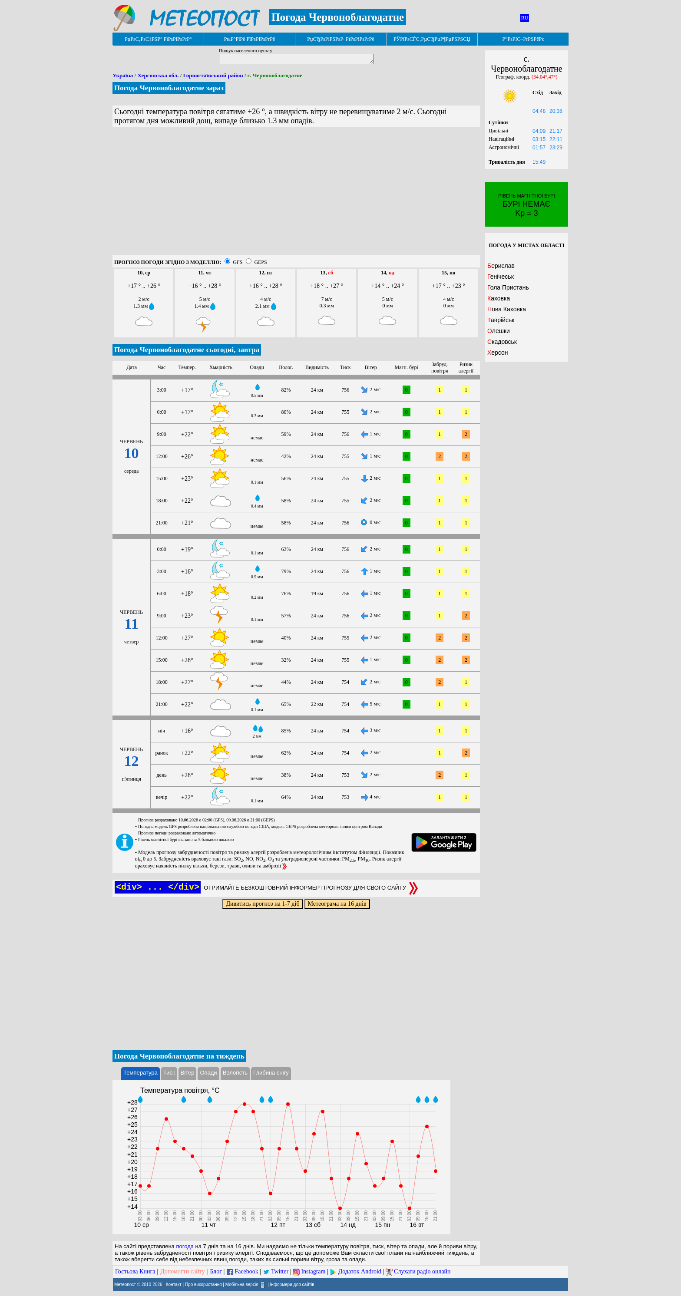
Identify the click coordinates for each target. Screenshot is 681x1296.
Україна (122, 75)
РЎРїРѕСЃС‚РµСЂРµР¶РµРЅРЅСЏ (431, 39)
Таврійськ (500, 320)
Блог (216, 1271)
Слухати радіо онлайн (422, 1271)
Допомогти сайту (182, 1271)
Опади (208, 1072)
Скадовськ (502, 341)
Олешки (498, 330)
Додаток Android (359, 1271)
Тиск (169, 1072)
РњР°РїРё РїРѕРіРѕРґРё (249, 39)
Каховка (498, 298)
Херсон (497, 352)
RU (525, 18)
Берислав (501, 265)
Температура (140, 1072)
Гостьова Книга (135, 1271)
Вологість (235, 1072)
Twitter (279, 1271)
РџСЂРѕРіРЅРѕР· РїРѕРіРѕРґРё (340, 39)
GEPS (260, 262)
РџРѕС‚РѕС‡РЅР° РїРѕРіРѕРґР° (158, 39)
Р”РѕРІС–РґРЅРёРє (523, 39)
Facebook (246, 1271)
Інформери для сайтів (292, 1284)
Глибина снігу (271, 1072)
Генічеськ (500, 276)
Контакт (174, 1284)
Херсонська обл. (158, 75)
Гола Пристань (508, 287)
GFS (237, 262)
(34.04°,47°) (545, 77)
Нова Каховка (506, 309)
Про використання (203, 1284)
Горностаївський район (213, 75)
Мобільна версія (241, 1284)
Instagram (313, 1271)
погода (185, 1246)
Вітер (188, 1072)
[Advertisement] (296, 194)
